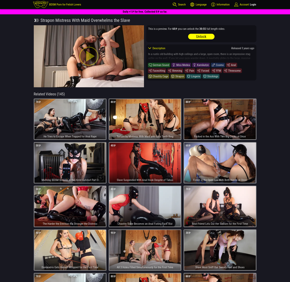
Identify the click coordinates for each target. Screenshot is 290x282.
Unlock (201, 36)
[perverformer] (57, 4)
